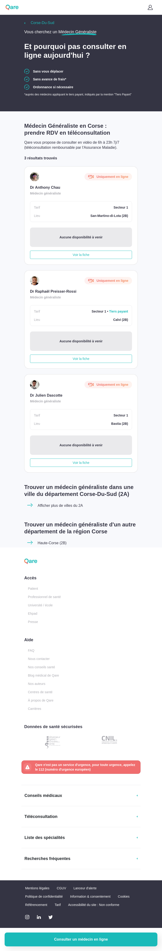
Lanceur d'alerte (85, 888)
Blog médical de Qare (43, 675)
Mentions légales (37, 888)
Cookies (124, 896)
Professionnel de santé (44, 597)
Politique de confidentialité (44, 896)
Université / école (40, 605)
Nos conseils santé (41, 667)
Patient (33, 588)
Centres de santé (40, 692)
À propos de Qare (41, 700)
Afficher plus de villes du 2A (60, 505)
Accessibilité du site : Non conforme (93, 905)
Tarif (58, 905)
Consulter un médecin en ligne (81, 939)
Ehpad (32, 613)
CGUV (61, 888)
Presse (33, 622)
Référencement (36, 905)
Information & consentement (90, 896)
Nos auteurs (36, 684)
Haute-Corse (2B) (52, 543)
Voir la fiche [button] (81, 255)
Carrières (34, 709)
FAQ (31, 650)
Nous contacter (39, 659)
